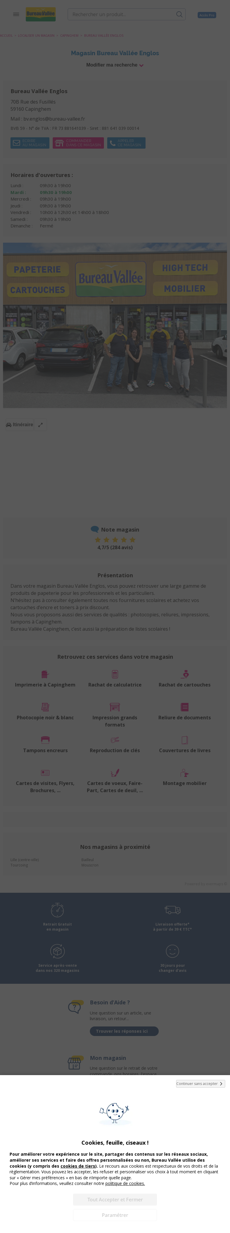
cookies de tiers (77, 1166)
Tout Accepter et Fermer (115, 1199)
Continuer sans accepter (200, 1083)
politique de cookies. (125, 1183)
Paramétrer (115, 1215)
